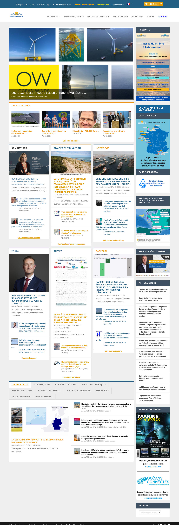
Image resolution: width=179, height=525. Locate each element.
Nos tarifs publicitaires (64, 522)
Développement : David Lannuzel (42, 522)
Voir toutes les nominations (29, 234)
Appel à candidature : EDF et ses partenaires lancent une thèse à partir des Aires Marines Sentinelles (70, 315)
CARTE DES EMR (120, 13)
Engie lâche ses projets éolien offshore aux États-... (49, 89)
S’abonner (163, 13)
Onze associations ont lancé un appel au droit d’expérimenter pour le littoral (74, 210)
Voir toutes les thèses (71, 374)
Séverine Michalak (105, 183)
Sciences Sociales (67, 368)
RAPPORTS (121, 291)
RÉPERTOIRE (137, 13)
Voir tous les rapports (113, 347)
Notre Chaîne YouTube (62, 5)
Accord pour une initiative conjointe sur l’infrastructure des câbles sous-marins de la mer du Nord (153, 339)
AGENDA (150, 13)
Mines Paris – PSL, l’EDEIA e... (85, 127)
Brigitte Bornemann (70, 365)
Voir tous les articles (71, 137)
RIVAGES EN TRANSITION (98, 13)
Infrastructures (109, 341)
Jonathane (102, 291)
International (42, 92)
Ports (36, 302)
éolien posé (36, 441)
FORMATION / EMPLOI (74, 13)
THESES (66, 324)
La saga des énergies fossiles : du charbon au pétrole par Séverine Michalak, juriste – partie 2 (117, 200)
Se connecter (117, 5)
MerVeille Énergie (43, 5)
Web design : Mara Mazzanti (19, 522)
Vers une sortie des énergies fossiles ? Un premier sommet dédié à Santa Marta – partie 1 (113, 178)
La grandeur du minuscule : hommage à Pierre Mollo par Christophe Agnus (150, 394)
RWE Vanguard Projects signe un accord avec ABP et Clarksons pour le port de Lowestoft (28, 296)
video (72, 218)
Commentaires (103, 5)
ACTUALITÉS (52, 13)
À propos (19, 5)
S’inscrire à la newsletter (84, 5)
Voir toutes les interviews (113, 237)
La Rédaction (18, 180)
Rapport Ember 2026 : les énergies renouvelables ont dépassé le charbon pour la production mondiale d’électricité (112, 283)
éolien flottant (109, 423)
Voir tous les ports (29, 354)
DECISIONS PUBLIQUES (29, 92)
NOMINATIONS (39, 180)
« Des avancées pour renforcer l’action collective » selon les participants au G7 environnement (152, 350)
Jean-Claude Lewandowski (31, 325)
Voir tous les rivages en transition (71, 240)
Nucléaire (107, 407)
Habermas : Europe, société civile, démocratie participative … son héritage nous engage (75, 360)
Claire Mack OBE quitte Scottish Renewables (24, 176)
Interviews (125, 183)
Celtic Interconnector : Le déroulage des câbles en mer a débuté (151, 374)
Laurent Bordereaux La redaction (67, 191)
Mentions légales (79, 522)
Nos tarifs (30, 5)
